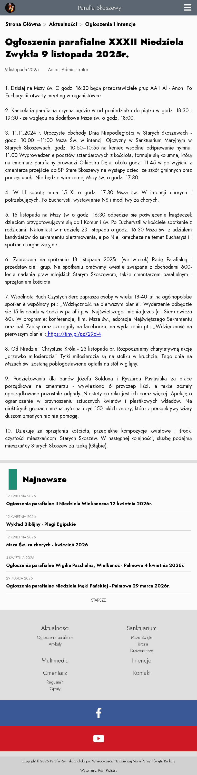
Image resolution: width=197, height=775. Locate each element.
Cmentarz (55, 672)
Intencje (141, 660)
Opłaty (55, 689)
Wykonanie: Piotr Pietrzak (98, 770)
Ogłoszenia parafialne (55, 637)
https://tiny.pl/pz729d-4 (73, 334)
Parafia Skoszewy (99, 7)
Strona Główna (23, 24)
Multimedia (55, 660)
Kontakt (142, 672)
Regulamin (55, 682)
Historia (142, 644)
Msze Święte (141, 637)
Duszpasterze (141, 651)
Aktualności (63, 24)
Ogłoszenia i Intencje (110, 24)
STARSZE (98, 600)
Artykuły (55, 644)
